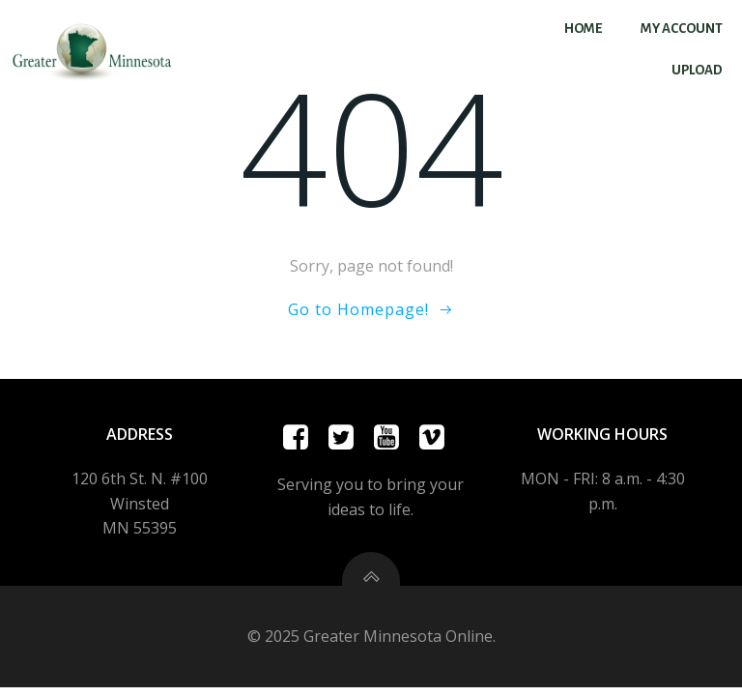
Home (583, 28)
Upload (697, 70)
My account (682, 28)
